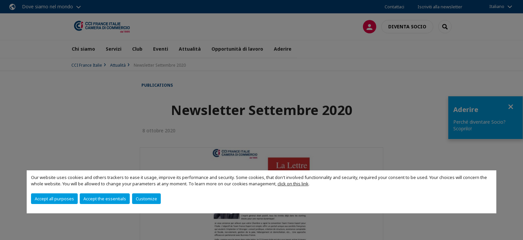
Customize (146, 199)
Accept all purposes (54, 199)
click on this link (293, 184)
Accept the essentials (104, 199)
